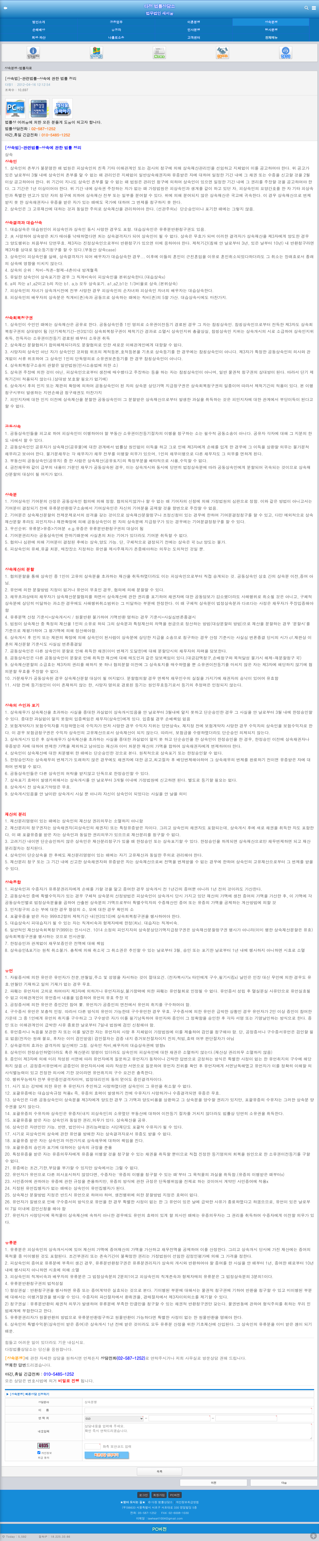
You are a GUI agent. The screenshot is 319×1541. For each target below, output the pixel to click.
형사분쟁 (271, 30)
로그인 (143, 1495)
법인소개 (38, 22)
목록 (159, 1471)
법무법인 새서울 (159, 13)
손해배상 (38, 30)
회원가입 (159, 1495)
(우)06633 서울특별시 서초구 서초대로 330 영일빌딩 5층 (159, 1507)
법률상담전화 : (30, 128)
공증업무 (116, 22)
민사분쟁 (193, 30)
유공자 (116, 30)
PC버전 (175, 1495)
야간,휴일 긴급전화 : (37, 135)
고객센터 (193, 37)
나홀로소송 (116, 37)
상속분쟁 (271, 22)
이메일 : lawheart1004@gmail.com (159, 1518)
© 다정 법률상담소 (160, 1502)
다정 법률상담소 (159, 6)
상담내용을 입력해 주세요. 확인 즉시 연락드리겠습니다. (198, 1431)
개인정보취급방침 (187, 1502)
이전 (213, 1482)
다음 (284, 1482)
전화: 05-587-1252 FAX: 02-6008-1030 (159, 1513)
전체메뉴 (271, 37)
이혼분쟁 (193, 22)
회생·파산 (38, 37)
